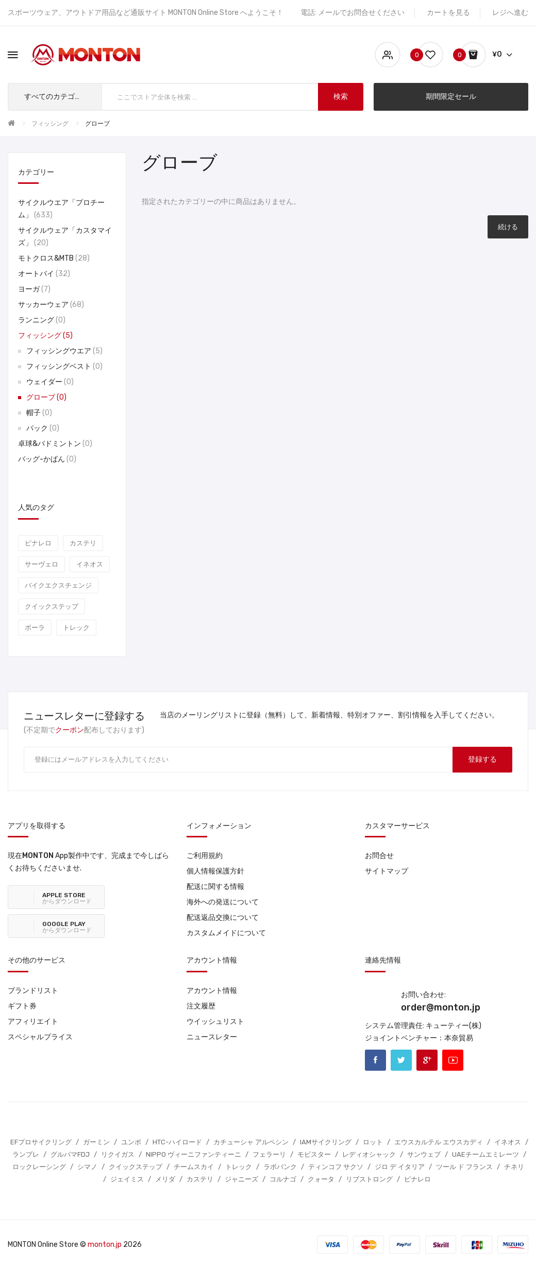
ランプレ (25, 1154)
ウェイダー (50, 382)
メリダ (165, 1179)
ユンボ (131, 1142)
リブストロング (369, 1179)
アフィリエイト (33, 1021)
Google (427, 1060)
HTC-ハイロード (177, 1142)
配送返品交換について (223, 917)
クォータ (321, 1179)
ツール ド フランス (464, 1167)
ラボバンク (280, 1167)
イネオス (89, 564)
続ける (508, 227)
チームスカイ (194, 1167)
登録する (482, 759)
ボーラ (35, 627)
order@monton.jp (440, 1007)
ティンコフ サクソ (335, 1167)
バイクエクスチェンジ (58, 585)
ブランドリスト (33, 990)
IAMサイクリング (325, 1142)
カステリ (83, 543)
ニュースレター (212, 1037)
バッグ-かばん (47, 459)
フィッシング (50, 123)
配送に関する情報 (215, 886)
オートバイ (44, 273)
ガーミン (96, 1142)
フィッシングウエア (64, 351)
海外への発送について (223, 902)
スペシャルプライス (40, 1037)
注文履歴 (201, 1006)
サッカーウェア (51, 304)
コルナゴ (283, 1179)
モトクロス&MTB (54, 258)
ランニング (41, 320)
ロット (373, 1142)
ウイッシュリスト (215, 1021)
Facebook (375, 1060)
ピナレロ (38, 543)
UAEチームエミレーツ (485, 1154)
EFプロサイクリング (41, 1142)
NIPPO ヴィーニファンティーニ (193, 1154)
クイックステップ (51, 606)
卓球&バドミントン (55, 443)
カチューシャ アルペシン (251, 1142)
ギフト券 (22, 1006)
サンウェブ (424, 1154)
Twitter (401, 1060)
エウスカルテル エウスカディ (438, 1142)
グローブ (97, 123)
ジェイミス (127, 1179)
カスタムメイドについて (226, 933)
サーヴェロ (41, 564)
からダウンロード (67, 898)
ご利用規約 (205, 855)
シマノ (87, 1167)
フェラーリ (269, 1154)
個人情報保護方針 (215, 871)
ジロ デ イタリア (400, 1167)
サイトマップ (386, 871)
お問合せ (379, 855)
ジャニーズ (241, 1179)
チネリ (514, 1167)
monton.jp (105, 1244)
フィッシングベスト (64, 366)
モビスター (314, 1154)
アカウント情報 (212, 990)
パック (42, 428)
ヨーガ (34, 289)
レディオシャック (369, 1154)
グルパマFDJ (70, 1154)
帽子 (39, 412)
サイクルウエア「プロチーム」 (61, 208)
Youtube (452, 1060)
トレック (76, 627)
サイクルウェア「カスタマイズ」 (65, 236)
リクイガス (118, 1154)
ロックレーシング (39, 1167)
